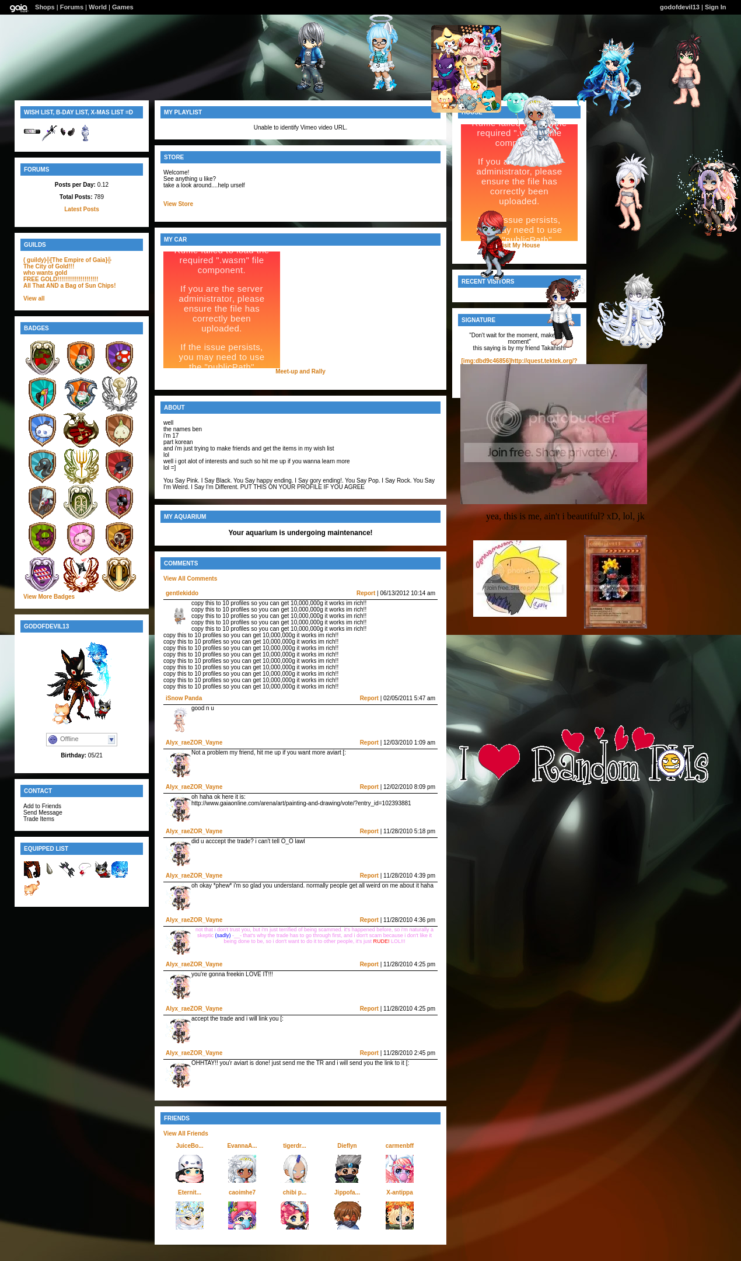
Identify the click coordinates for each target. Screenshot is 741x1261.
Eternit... (189, 1192)
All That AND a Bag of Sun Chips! (69, 285)
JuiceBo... (189, 1146)
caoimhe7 (242, 1192)
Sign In (715, 7)
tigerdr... (294, 1146)
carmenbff (400, 1146)
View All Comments (190, 578)
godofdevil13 (680, 7)
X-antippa (399, 1192)
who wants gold (45, 273)
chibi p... (295, 1192)
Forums (71, 7)
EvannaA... (242, 1146)
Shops (45, 7)
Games (123, 7)
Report (365, 593)
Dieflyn (346, 1146)
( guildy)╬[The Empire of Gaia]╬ (67, 260)
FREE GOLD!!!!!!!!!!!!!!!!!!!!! (60, 279)
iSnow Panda (184, 698)
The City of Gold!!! (48, 266)
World (98, 7)
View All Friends (185, 1133)
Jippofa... (347, 1192)
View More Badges (49, 596)
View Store (178, 204)
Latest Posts (81, 209)
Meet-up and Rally (300, 371)
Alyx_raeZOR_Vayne (194, 742)
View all (34, 298)
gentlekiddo (182, 593)
